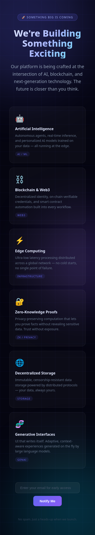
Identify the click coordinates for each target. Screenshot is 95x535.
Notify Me (47, 501)
